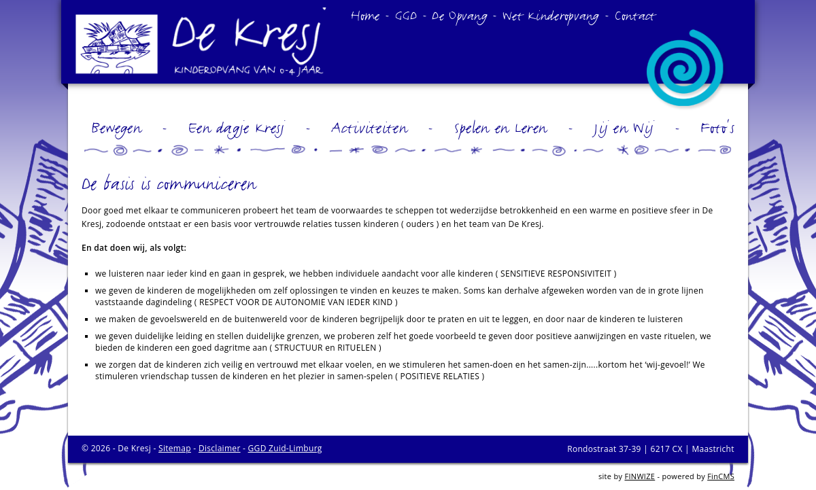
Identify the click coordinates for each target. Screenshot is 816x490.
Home (365, 15)
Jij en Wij (623, 127)
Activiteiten (369, 127)
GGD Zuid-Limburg (285, 448)
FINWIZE (639, 476)
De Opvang (460, 15)
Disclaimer (220, 448)
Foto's (717, 127)
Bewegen (116, 127)
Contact (635, 15)
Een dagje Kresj (236, 127)
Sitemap (174, 448)
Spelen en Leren (500, 127)
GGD (406, 15)
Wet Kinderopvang (551, 15)
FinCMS (720, 476)
